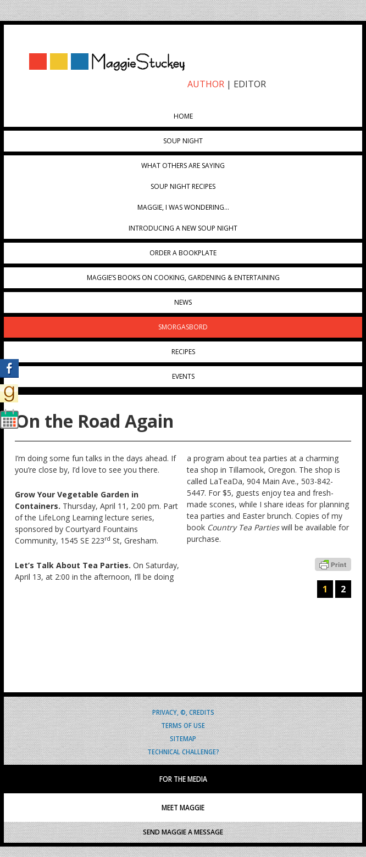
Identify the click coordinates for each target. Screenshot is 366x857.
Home (183, 116)
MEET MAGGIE (183, 807)
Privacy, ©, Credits (183, 711)
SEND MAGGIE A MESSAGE (183, 832)
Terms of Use (183, 725)
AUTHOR (205, 84)
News (183, 302)
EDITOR (250, 84)
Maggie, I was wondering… (183, 207)
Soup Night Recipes (183, 186)
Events (183, 376)
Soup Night (183, 140)
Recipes (183, 351)
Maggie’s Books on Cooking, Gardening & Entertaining (183, 277)
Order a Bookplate (183, 252)
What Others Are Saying (183, 165)
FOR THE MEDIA (183, 779)
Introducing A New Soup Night (183, 228)
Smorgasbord (183, 327)
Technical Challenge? (183, 751)
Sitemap (183, 738)
